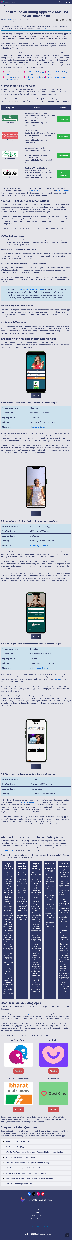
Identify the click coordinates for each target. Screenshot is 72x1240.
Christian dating (62, 190)
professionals (32, 190)
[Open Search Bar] (59, 2)
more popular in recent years (34, 1014)
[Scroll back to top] (67, 1235)
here (45, 28)
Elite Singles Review (39, 668)
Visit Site (36, 395)
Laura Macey (7, 19)
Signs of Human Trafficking (42, 1227)
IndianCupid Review (39, 545)
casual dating (8, 850)
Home (6, 6)
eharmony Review (38, 427)
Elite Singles (58, 679)
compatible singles (27, 802)
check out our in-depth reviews (31, 289)
